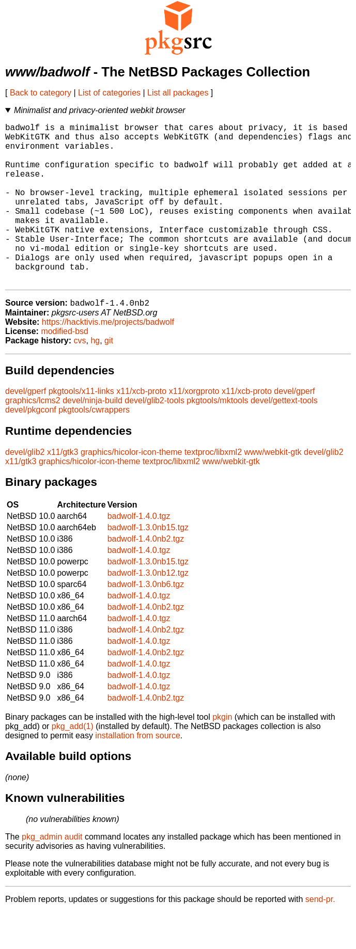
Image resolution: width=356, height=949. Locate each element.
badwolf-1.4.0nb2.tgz (145, 575)
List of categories (109, 92)
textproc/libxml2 (213, 488)
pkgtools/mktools (217, 437)
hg (95, 377)
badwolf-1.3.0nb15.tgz (148, 564)
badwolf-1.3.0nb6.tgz (145, 620)
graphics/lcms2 (32, 437)
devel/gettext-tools (284, 437)
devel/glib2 (25, 488)
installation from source (137, 772)
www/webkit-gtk (272, 488)
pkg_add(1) (73, 762)
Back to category (40, 92)
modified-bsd (64, 367)
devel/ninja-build (92, 437)
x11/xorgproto (194, 427)
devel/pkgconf (30, 446)
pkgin (222, 753)
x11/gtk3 (62, 488)
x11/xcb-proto (141, 427)
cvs (80, 377)
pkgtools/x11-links (81, 427)
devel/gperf (25, 427)
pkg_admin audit (52, 873)
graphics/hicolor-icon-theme (131, 488)
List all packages (177, 92)
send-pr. (320, 935)
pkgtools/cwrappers (94, 446)
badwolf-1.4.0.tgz (139, 552)
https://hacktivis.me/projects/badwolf (108, 358)
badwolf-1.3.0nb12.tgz (148, 609)
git (108, 377)
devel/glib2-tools (154, 437)
